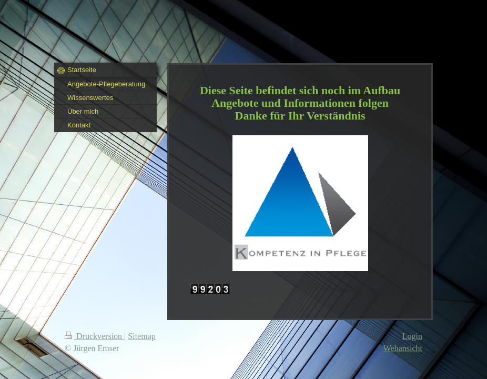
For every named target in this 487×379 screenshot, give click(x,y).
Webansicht (402, 348)
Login (412, 336)
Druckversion (94, 336)
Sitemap (141, 336)
